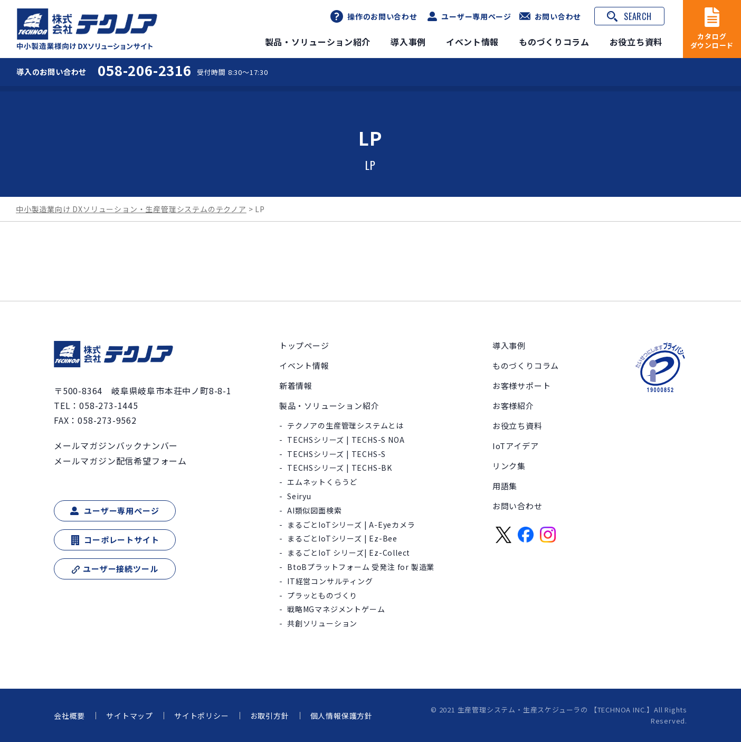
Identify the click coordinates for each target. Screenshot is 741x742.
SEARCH (638, 16)
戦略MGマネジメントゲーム (336, 609)
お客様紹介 (513, 405)
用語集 (504, 485)
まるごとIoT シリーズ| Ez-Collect (348, 552)
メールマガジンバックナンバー (116, 445)
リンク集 (509, 465)
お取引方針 (269, 715)
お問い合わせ (557, 16)
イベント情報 (471, 41)
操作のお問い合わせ (381, 16)
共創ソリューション (322, 623)
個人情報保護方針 (341, 715)
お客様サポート (521, 385)
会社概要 (69, 715)
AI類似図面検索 (314, 510)
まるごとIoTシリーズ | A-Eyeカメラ (351, 524)
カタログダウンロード (712, 41)
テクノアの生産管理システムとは (345, 425)
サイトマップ (129, 715)
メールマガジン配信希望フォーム (120, 460)
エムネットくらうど (322, 482)
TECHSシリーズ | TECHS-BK (339, 467)
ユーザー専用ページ (476, 16)
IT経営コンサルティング (330, 581)
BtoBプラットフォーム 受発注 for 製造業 (360, 567)
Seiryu (299, 496)
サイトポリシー (201, 715)
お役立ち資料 (635, 41)
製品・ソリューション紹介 (316, 41)
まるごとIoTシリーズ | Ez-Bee (342, 538)
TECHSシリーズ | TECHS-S (336, 454)
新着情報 (295, 385)
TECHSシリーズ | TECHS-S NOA (345, 439)
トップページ (304, 345)
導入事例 (407, 41)
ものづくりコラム (553, 41)
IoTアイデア (515, 445)
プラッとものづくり (322, 595)
